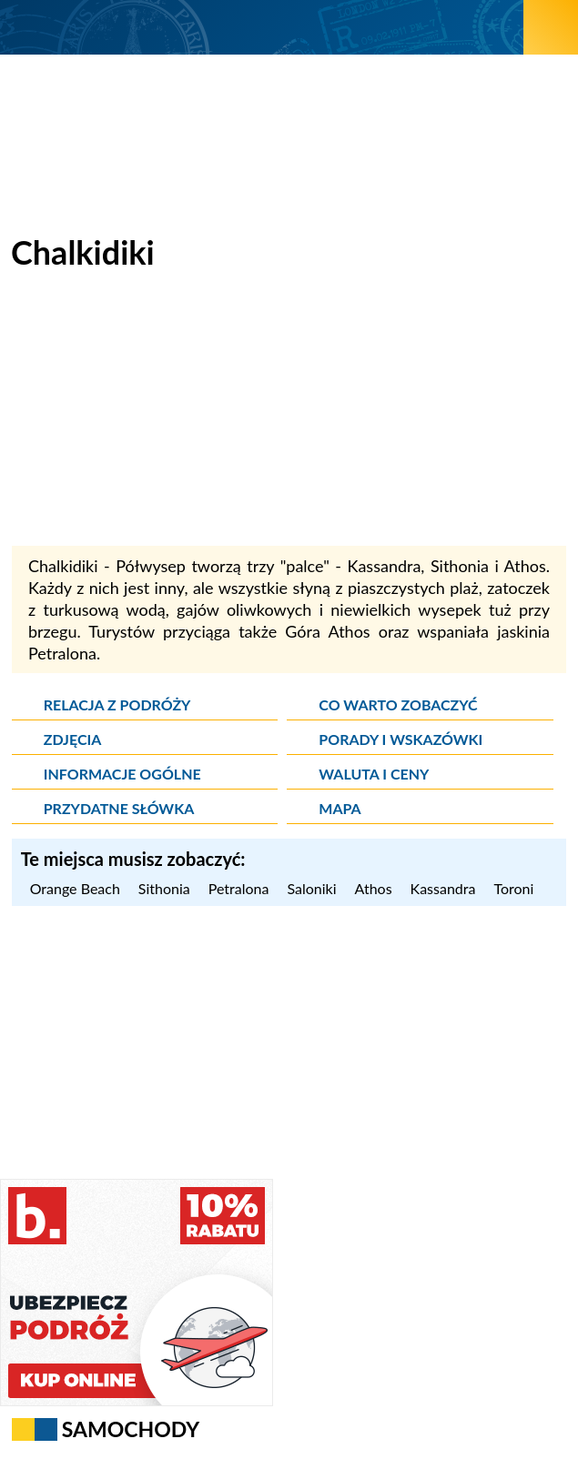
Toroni (513, 888)
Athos (373, 888)
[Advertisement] (289, 418)
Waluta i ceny (374, 773)
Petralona (238, 888)
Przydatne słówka (119, 808)
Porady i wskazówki (400, 739)
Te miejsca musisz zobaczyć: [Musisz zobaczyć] (133, 859)
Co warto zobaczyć (398, 704)
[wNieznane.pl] (261, 26)
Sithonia (164, 888)
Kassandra (443, 888)
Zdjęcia (73, 739)
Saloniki (311, 888)
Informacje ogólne (122, 773)
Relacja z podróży (117, 704)
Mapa (339, 808)
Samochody (131, 1429)
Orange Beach (75, 888)
